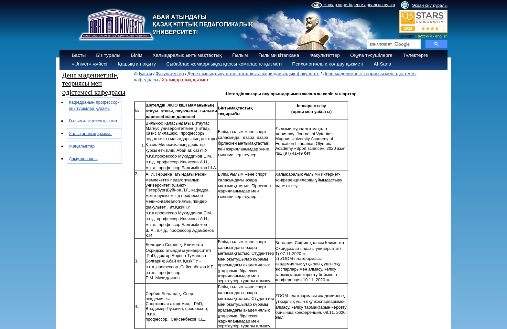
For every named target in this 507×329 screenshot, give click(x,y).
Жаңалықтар (82, 146)
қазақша (406, 36)
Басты (79, 55)
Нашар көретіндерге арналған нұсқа (353, 5)
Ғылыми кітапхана (278, 55)
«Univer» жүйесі (89, 64)
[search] (393, 44)
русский (425, 36)
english (441, 36)
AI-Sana (382, 64)
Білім (136, 55)
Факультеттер (324, 55)
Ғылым (240, 55)
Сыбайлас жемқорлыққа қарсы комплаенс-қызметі (224, 64)
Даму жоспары (83, 158)
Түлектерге (415, 55)
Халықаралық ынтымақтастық (187, 55)
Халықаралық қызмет (90, 133)
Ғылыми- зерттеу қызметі (93, 120)
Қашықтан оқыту (137, 64)
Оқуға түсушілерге (371, 55)
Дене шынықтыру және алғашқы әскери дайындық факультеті (253, 73)
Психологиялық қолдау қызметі (327, 64)
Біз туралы (108, 55)
